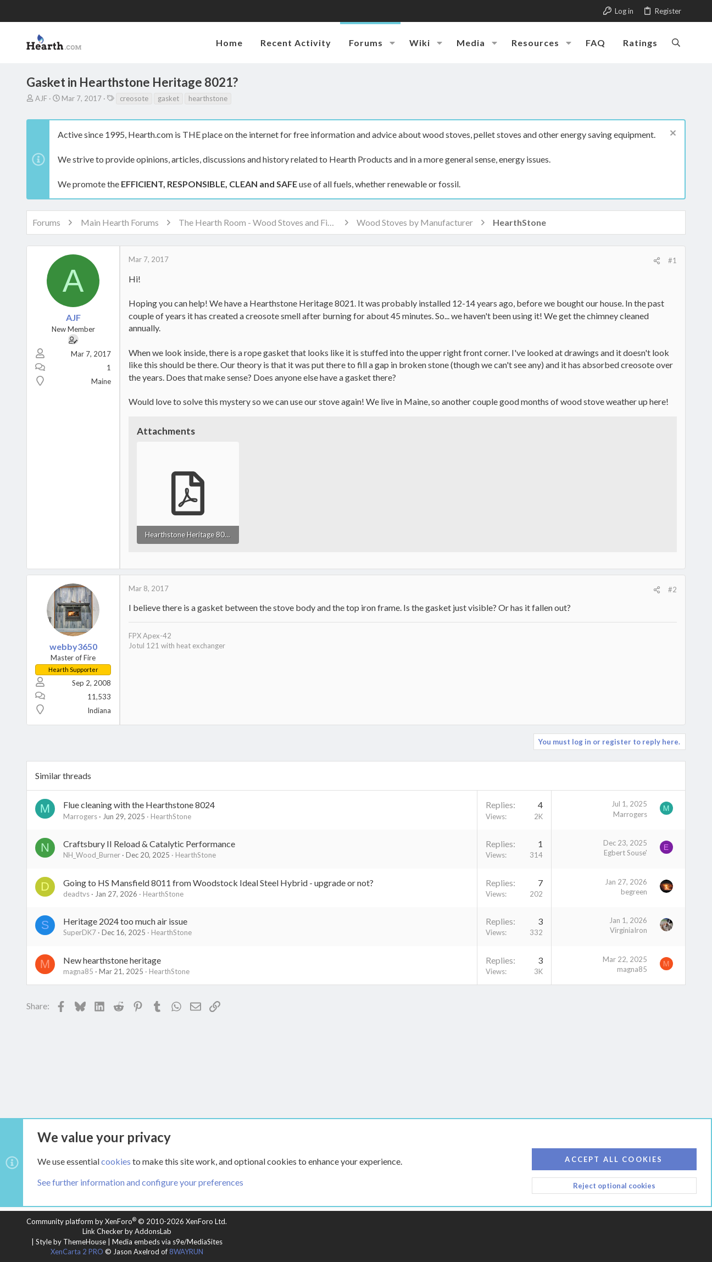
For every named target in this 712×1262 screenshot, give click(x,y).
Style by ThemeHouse (71, 1241)
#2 (672, 589)
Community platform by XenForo (126, 1221)
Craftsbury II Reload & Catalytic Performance (149, 843)
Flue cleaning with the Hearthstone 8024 (139, 804)
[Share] (656, 260)
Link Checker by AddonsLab (126, 1231)
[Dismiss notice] (671, 134)
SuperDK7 (79, 932)
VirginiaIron (628, 930)
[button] (392, 43)
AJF (41, 98)
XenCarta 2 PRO (77, 1251)
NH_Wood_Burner (91, 854)
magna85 (78, 971)
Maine (101, 381)
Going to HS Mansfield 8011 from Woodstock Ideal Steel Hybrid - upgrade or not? (218, 882)
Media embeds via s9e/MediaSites (167, 1241)
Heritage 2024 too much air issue (125, 921)
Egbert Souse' (625, 852)
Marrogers (80, 816)
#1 (672, 260)
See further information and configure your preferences (140, 1182)
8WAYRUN (186, 1251)
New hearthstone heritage (112, 960)
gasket (168, 98)
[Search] (676, 42)
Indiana (99, 710)
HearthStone (171, 816)
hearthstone (207, 98)
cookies (116, 1160)
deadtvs (76, 893)
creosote (134, 98)
